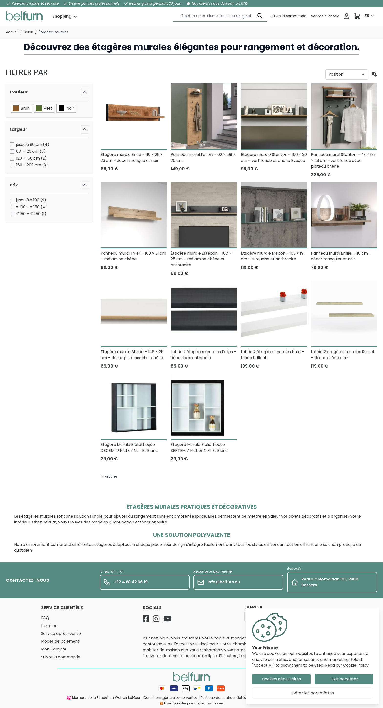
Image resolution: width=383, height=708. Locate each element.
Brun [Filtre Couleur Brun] (21, 108)
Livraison (49, 625)
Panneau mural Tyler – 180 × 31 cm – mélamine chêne (133, 256)
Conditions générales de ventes (170, 697)
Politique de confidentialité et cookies (233, 697)
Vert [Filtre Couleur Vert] (44, 108)
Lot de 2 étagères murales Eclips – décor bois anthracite (203, 354)
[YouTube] (167, 618)
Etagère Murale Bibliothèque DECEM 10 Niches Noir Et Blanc (129, 447)
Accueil (12, 32)
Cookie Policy (356, 665)
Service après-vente (61, 633)
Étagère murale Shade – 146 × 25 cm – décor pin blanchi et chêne (132, 354)
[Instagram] (156, 618)
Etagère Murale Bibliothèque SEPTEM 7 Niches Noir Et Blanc (199, 447)
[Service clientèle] (288, 15)
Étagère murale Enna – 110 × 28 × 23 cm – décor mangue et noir (132, 157)
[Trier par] (346, 74)
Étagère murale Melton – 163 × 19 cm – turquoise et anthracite (272, 256)
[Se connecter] (346, 16)
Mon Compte (53, 649)
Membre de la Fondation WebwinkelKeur (103, 697)
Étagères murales (54, 32)
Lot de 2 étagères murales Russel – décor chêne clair (342, 354)
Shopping (61, 16)
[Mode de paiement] (191, 688)
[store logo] (24, 16)
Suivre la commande (60, 657)
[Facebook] (146, 618)
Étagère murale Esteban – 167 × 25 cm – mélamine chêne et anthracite (201, 259)
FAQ (45, 618)
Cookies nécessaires (281, 679)
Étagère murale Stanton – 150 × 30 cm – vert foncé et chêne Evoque (274, 157)
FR (367, 16)
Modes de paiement (60, 641)
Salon (28, 32)
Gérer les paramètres (313, 693)
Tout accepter (344, 679)
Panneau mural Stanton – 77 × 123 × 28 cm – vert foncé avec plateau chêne (343, 160)
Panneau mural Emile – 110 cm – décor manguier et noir (341, 256)
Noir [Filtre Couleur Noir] (66, 108)
